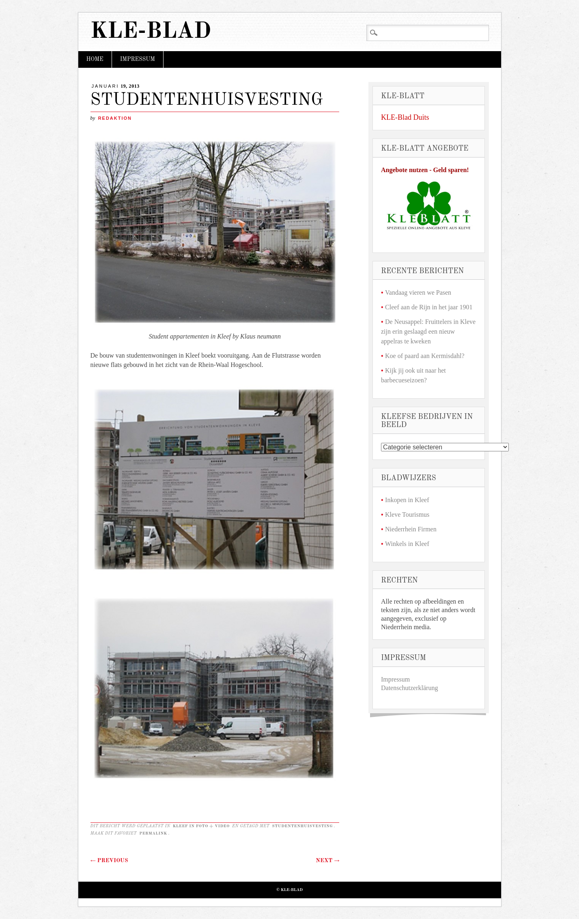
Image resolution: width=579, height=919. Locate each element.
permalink (153, 833)
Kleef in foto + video (201, 826)
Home (94, 59)
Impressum (137, 59)
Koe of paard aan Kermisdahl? (424, 355)
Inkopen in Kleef (407, 499)
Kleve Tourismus (407, 514)
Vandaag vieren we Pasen (418, 292)
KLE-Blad (150, 32)
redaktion (115, 118)
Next (327, 860)
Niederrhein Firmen (411, 529)
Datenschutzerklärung (409, 687)
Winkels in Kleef (407, 543)
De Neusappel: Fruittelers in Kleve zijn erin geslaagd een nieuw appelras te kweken (428, 331)
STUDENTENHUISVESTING (302, 826)
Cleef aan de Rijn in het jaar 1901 (428, 307)
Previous (109, 860)
